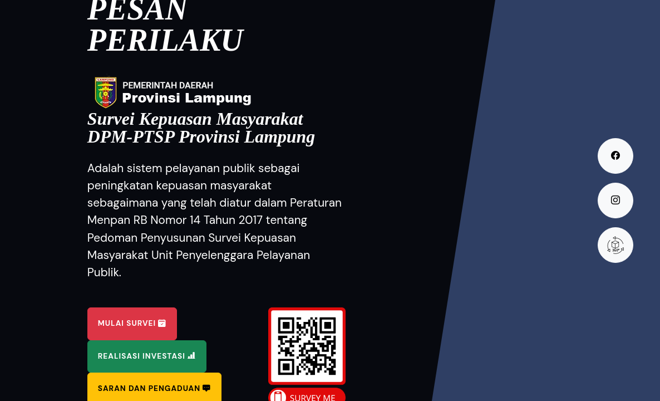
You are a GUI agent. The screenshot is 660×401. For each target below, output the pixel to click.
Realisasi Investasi (147, 356)
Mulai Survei (132, 323)
